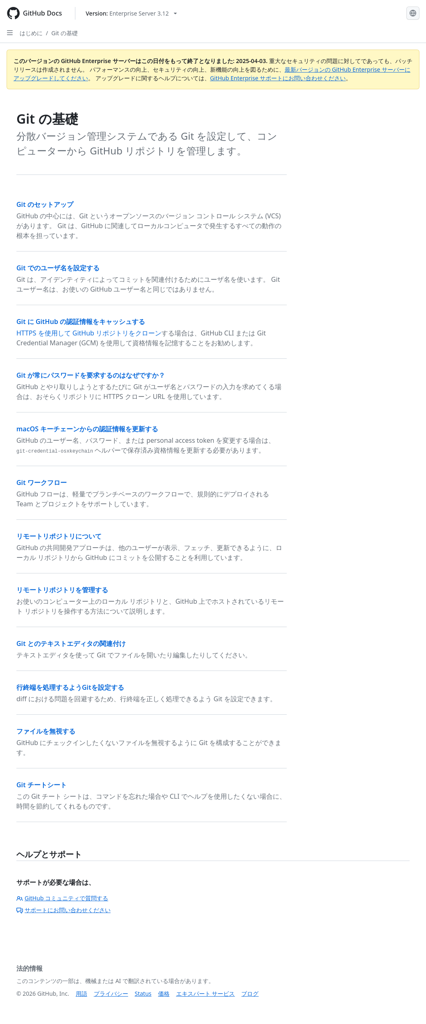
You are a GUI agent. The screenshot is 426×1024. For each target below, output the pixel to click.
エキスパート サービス (205, 993)
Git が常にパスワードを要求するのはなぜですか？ (90, 375)
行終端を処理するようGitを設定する (70, 687)
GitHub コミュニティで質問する (62, 898)
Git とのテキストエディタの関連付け (71, 643)
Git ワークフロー (41, 482)
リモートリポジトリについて (59, 536)
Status (143, 993)
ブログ (249, 993)
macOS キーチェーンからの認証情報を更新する (87, 428)
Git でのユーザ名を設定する (58, 267)
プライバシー (111, 993)
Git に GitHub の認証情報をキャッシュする (80, 321)
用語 (81, 993)
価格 (164, 993)
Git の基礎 (64, 33)
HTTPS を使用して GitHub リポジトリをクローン (88, 333)
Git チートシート (41, 784)
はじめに (31, 33)
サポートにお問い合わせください (63, 910)
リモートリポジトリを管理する (62, 589)
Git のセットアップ (44, 204)
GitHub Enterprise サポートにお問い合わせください (278, 78)
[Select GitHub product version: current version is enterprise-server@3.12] (131, 13)
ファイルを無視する (45, 731)
